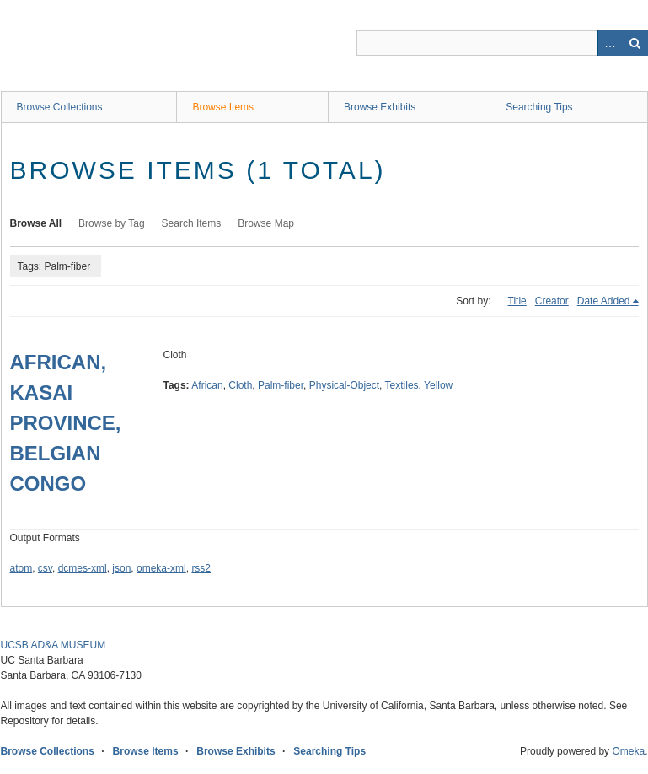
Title (517, 301)
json (121, 568)
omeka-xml (161, 568)
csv (45, 568)
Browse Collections (60, 107)
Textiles (402, 385)
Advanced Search (610, 43)
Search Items (192, 223)
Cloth (240, 385)
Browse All (36, 223)
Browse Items (223, 107)
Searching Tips (539, 107)
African (206, 385)
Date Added (603, 301)
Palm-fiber (280, 385)
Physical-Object (344, 385)
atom (21, 568)
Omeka (628, 751)
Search (635, 43)
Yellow (438, 385)
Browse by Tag (111, 223)
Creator (552, 301)
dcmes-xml (82, 568)
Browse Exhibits (379, 107)
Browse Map (266, 223)
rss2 (201, 568)
